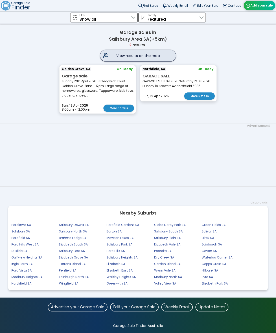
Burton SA (114, 231)
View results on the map (138, 55)
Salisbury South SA (168, 231)
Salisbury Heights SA (122, 257)
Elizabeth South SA (73, 244)
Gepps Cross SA (214, 264)
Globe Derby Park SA (170, 225)
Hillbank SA (210, 270)
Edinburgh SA (212, 244)
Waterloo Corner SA (217, 257)
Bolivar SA (209, 231)
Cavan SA (209, 251)
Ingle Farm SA (22, 264)
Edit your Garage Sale (134, 307)
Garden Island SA (167, 264)
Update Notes (212, 307)
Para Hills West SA (25, 244)
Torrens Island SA (72, 264)
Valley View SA (165, 283)
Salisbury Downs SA (74, 225)
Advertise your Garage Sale (77, 307)
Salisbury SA (20, 231)
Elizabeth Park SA (215, 283)
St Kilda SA (19, 251)
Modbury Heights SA (26, 277)
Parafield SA (20, 238)
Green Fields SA (214, 225)
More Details (119, 108)
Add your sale (261, 5)
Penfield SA (67, 270)
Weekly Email (177, 5)
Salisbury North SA (73, 231)
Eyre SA (207, 277)
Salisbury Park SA (119, 244)
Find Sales (150, 5)
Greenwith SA (117, 283)
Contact (234, 5)
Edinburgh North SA (74, 277)
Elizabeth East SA (120, 270)
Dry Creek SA (164, 257)
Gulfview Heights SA (26, 257)
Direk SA (208, 238)
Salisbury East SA (72, 251)
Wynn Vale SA (164, 270)
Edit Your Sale (207, 5)
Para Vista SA (21, 270)
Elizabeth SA (116, 264)
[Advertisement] (140, 154)
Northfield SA (21, 283)
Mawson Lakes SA (120, 238)
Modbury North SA (168, 277)
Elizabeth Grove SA (73, 257)
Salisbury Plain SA (167, 238)
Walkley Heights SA (121, 277)
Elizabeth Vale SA (167, 244)
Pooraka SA (162, 251)
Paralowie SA (21, 225)
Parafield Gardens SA (123, 225)
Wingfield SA (68, 283)
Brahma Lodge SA (72, 238)
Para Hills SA (116, 251)
